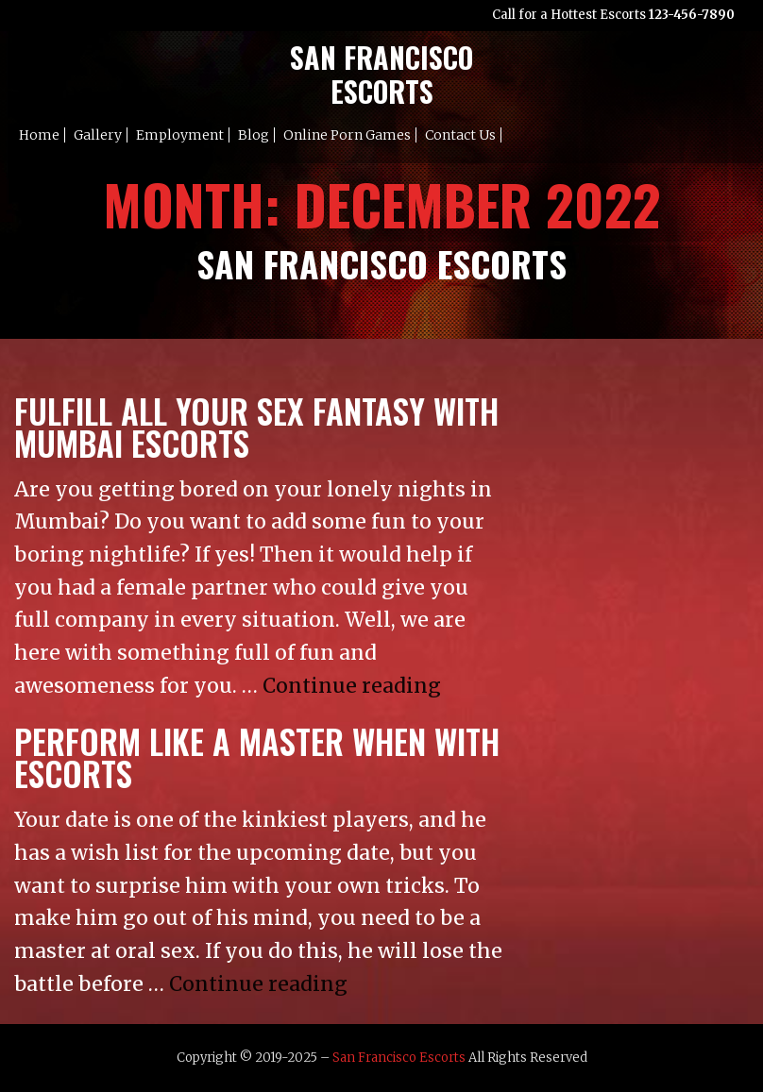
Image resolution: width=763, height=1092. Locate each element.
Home (39, 135)
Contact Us (460, 135)
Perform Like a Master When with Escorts (257, 757)
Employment (180, 135)
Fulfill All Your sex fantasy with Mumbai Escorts (256, 427)
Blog (253, 135)
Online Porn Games (347, 135)
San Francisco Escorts (399, 1058)
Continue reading (352, 685)
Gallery (98, 135)
